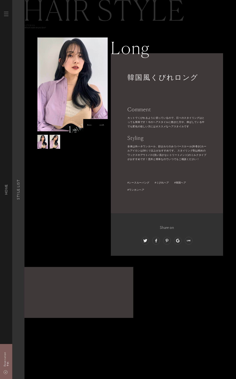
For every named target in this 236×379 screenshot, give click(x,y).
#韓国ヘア (180, 182)
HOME (6, 189)
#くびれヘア (162, 182)
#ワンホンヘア (135, 189)
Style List (18, 189)
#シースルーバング (138, 182)
